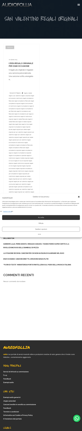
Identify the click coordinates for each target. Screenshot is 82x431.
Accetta (41, 217)
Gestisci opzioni (41, 229)
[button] (79, 197)
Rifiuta (41, 223)
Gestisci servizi (7, 211)
